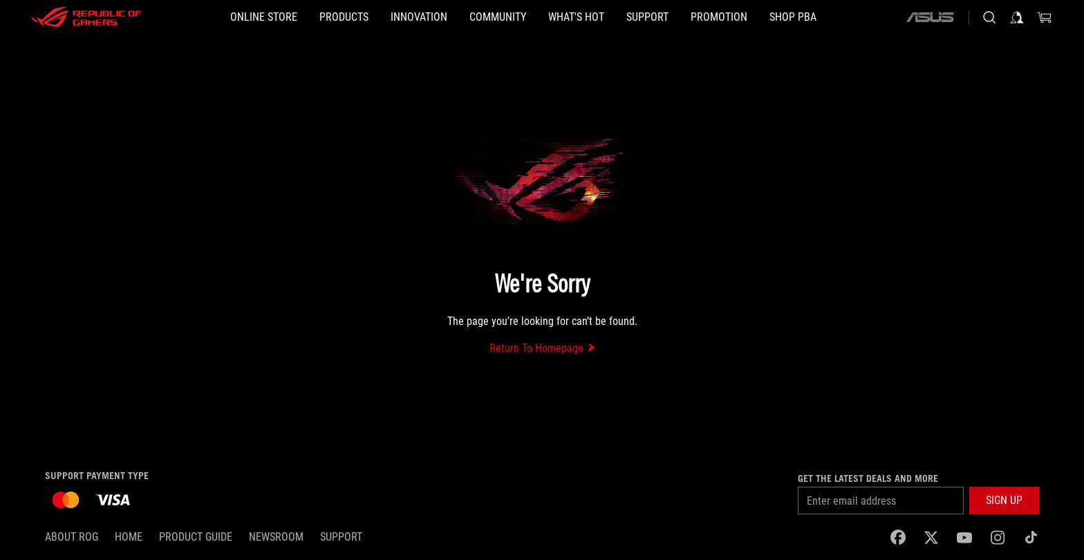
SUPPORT (341, 536)
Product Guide (195, 536)
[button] (343, 17)
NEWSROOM (276, 536)
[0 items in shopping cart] (1044, 17)
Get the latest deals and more (868, 478)
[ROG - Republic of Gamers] (86, 17)
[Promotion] (719, 17)
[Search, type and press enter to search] (989, 17)
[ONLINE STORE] (263, 17)
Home (128, 536)
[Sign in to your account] (1017, 17)
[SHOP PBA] (792, 17)
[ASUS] (929, 17)
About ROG (71, 536)
